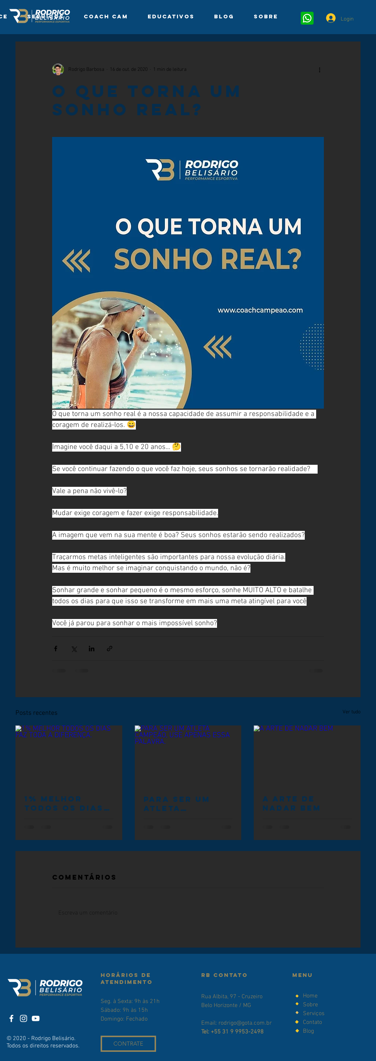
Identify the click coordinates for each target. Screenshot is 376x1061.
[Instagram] (23, 1018)
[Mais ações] (319, 69)
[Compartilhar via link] (109, 648)
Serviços (314, 1013)
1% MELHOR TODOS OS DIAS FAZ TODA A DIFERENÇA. (64, 803)
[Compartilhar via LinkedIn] (91, 648)
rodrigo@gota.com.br (245, 1023)
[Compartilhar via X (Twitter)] (73, 648)
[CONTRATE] (128, 1044)
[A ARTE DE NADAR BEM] (307, 755)
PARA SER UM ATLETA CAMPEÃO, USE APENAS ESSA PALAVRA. (182, 803)
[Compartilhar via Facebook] (55, 648)
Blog (308, 1031)
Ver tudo (352, 712)
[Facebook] (11, 1018)
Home (310, 996)
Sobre (311, 1005)
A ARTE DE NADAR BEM (292, 803)
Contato (312, 1022)
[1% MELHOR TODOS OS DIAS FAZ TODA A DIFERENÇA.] (68, 755)
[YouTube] (35, 1018)
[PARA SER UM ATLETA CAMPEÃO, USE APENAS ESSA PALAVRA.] (188, 755)
